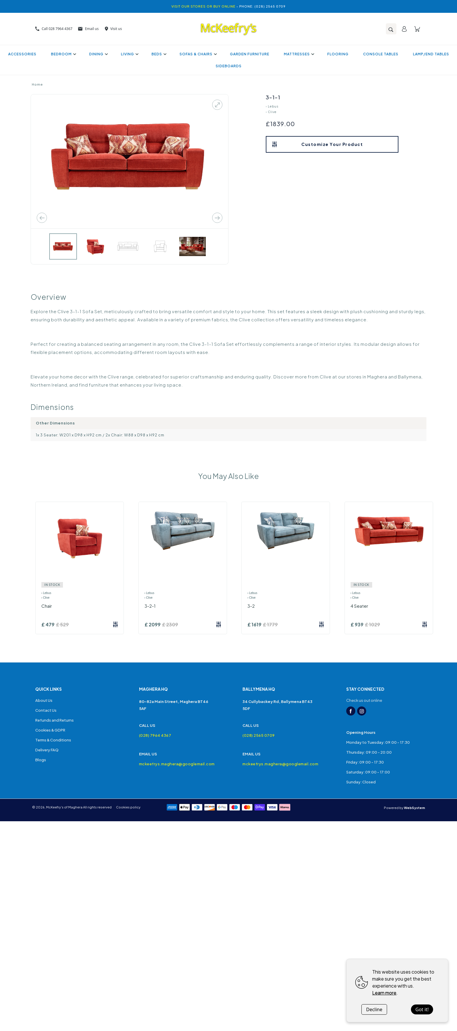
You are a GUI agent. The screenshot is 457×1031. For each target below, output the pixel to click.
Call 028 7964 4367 (53, 28)
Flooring (338, 54)
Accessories (22, 54)
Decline (374, 1009)
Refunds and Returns (54, 720)
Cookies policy (128, 807)
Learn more (384, 993)
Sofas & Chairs (197, 54)
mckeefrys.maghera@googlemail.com (177, 764)
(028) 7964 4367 (155, 735)
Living (129, 54)
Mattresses (298, 54)
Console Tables (380, 54)
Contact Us (46, 710)
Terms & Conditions (53, 740)
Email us (88, 28)
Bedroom (63, 54)
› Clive (271, 112)
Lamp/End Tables (431, 54)
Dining (97, 54)
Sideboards (229, 66)
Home (37, 84)
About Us (43, 700)
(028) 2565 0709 (258, 735)
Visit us (113, 28)
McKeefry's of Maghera (64, 807)
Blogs (40, 759)
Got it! (421, 1009)
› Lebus (272, 106)
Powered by (404, 808)
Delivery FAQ (47, 750)
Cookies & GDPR (50, 730)
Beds (158, 54)
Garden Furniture (249, 54)
